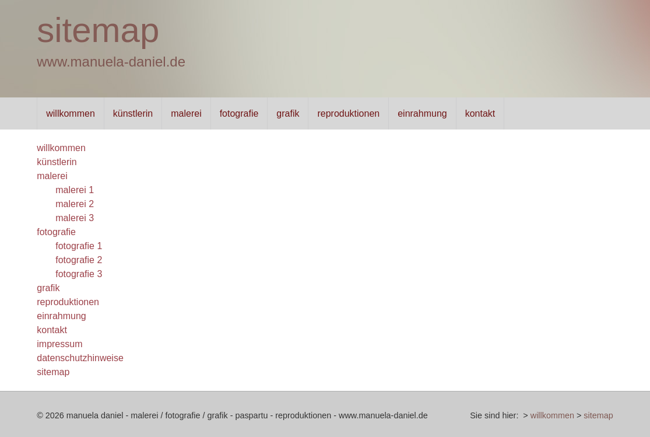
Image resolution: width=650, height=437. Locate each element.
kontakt (480, 113)
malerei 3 (74, 218)
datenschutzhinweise (80, 358)
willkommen (70, 113)
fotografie (239, 113)
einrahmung (422, 113)
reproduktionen (349, 113)
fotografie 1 (78, 246)
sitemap (98, 30)
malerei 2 (74, 204)
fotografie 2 (78, 260)
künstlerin (133, 113)
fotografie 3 (78, 274)
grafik (288, 113)
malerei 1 (74, 190)
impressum (59, 344)
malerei (186, 113)
